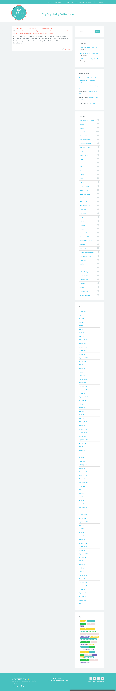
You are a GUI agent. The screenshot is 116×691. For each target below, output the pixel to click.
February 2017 (83, 507)
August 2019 (82, 400)
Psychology (82, 649)
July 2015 (81, 561)
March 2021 (82, 336)
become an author (94, 636)
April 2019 (81, 415)
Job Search (83, 209)
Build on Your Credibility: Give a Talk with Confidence (89, 59)
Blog (95, 2)
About (93, 681)
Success (82, 287)
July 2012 (81, 603)
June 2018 (82, 450)
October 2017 (82, 479)
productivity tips (90, 623)
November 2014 (83, 586)
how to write (90, 644)
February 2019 (83, 422)
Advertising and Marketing (87, 120)
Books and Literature (85, 136)
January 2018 (82, 468)
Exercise (82, 182)
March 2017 (82, 504)
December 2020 (83, 347)
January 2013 (82, 600)
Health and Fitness (85, 194)
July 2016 (81, 525)
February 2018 (83, 464)
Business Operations (85, 147)
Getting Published (84, 190)
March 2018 (82, 461)
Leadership (83, 213)
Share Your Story (90, 621)
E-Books (82, 174)
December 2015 (83, 543)
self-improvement (53, 31)
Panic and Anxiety (84, 237)
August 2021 (82, 318)
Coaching (81, 2)
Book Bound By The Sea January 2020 (88, 639)
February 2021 (83, 340)
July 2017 (81, 489)
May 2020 (81, 372)
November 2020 (83, 350)
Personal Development (86, 240)
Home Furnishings (85, 205)
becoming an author (84, 636)
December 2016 (83, 514)
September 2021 (83, 315)
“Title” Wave (91, 103)
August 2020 (82, 361)
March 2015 (82, 571)
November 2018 (83, 432)
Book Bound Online (89, 657)
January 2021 (82, 343)
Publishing (83, 260)
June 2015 (82, 564)
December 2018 (83, 429)
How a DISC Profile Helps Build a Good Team (89, 53)
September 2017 (83, 482)
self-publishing (84, 272)
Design (82, 159)
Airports (82, 128)
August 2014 (82, 596)
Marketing (82, 225)
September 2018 (83, 439)
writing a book (83, 631)
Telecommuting (84, 291)
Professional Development (87, 252)
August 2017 (82, 486)
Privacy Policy (100, 681)
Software (82, 283)
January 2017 (82, 511)
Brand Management (85, 139)
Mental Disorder (84, 229)
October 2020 (82, 354)
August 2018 (82, 443)
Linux (81, 217)
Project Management (85, 256)
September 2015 (83, 554)
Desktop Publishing (85, 163)
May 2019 (81, 411)
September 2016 (83, 522)
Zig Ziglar (94, 654)
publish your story (84, 647)
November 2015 (83, 546)
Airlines (82, 124)
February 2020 (83, 379)
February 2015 (83, 575)
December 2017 (83, 472)
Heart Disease (83, 198)
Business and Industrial (86, 143)
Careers (82, 151)
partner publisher (93, 659)
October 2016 (82, 518)
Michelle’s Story (58, 2)
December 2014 (83, 582)
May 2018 (81, 454)
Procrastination (90, 649)
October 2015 (82, 550)
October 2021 (82, 311)
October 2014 (82, 589)
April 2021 (81, 333)
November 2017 (83, 475)
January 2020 (82, 382)
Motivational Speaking (86, 233)
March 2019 (82, 418)
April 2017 (81, 500)
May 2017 (81, 497)
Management (83, 221)
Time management (84, 652)
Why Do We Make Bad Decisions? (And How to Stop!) (34, 28)
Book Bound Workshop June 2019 (87, 628)
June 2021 (82, 325)
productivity (83, 623)
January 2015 (82, 579)
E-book (82, 657)
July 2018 (81, 447)
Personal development (43, 31)
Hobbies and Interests (86, 202)
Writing (82, 626)
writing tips (93, 641)
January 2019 (82, 425)
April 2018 (81, 457)
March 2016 (82, 536)
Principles (82, 244)
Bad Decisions (26, 31)
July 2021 (81, 322)
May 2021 (81, 329)
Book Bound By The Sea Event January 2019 (89, 634)
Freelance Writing (84, 186)
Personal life (92, 647)
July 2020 (81, 365)
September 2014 (83, 593)
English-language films (85, 662)
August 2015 (82, 557)
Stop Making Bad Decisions (64, 31)
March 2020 (82, 375)
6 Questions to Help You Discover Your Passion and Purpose (89, 47)
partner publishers (84, 659)
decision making (34, 31)
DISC (81, 167)
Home (49, 2)
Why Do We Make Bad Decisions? (20, 33)
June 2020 (82, 368)
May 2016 (81, 529)
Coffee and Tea (84, 155)
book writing (83, 621)
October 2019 (82, 393)
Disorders (82, 171)
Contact (101, 2)
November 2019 (83, 390)
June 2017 (82, 493)
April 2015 (81, 568)
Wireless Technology (85, 295)
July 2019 (81, 404)
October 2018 (82, 436)
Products (88, 2)
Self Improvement (84, 268)
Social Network (84, 279)
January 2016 (82, 539)
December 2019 (83, 386)
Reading (82, 264)
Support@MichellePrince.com (59, 681)
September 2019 (83, 397)
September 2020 (83, 358)
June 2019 (82, 407)
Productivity (83, 248)
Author (81, 654)
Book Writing (83, 132)
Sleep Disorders (84, 275)
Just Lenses (82, 78)
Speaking (73, 2)
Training (66, 2)
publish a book (83, 644)
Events (81, 178)
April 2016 (81, 532)
